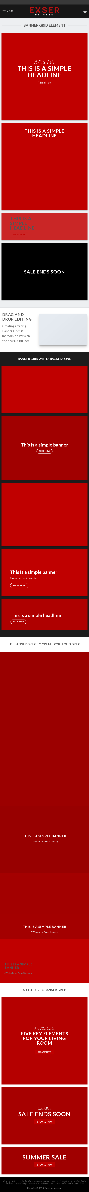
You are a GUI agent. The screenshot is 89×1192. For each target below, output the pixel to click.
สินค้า (14, 1181)
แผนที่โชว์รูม (21, 1183)
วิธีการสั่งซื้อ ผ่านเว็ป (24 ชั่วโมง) (70, 1183)
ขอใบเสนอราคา (47, 1183)
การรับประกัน (63, 1181)
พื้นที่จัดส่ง (10, 1183)
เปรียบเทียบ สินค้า (78, 1181)
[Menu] (7, 11)
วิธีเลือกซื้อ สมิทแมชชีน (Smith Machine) (36, 1181)
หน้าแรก (6, 1181)
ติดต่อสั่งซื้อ (34, 1183)
